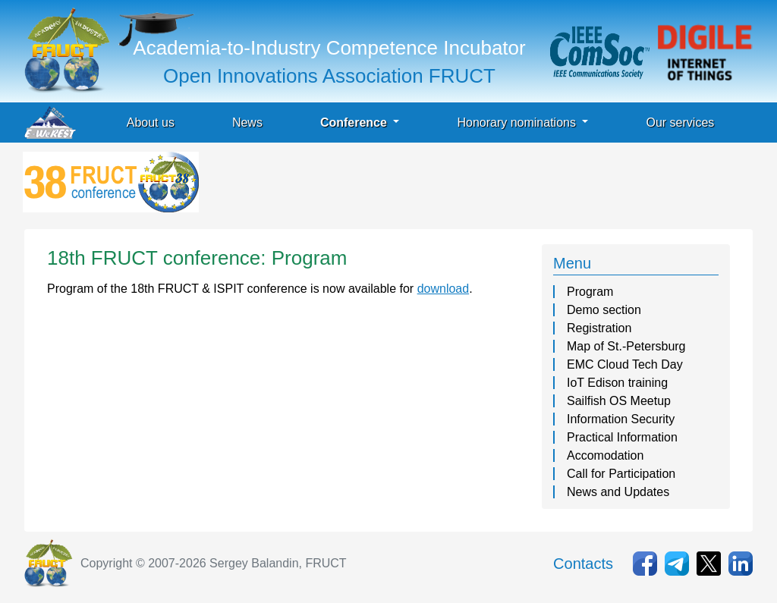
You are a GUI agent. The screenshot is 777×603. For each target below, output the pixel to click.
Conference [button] (355, 122)
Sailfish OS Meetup (619, 400)
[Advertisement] (478, 186)
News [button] (247, 122)
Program (590, 291)
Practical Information (622, 437)
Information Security (621, 419)
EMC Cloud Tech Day (625, 364)
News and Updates (618, 491)
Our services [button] (680, 122)
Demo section (604, 309)
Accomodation (605, 455)
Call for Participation (621, 473)
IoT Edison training (617, 382)
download (443, 288)
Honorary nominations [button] (518, 122)
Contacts (583, 563)
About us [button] (151, 122)
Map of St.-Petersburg (626, 346)
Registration (599, 328)
